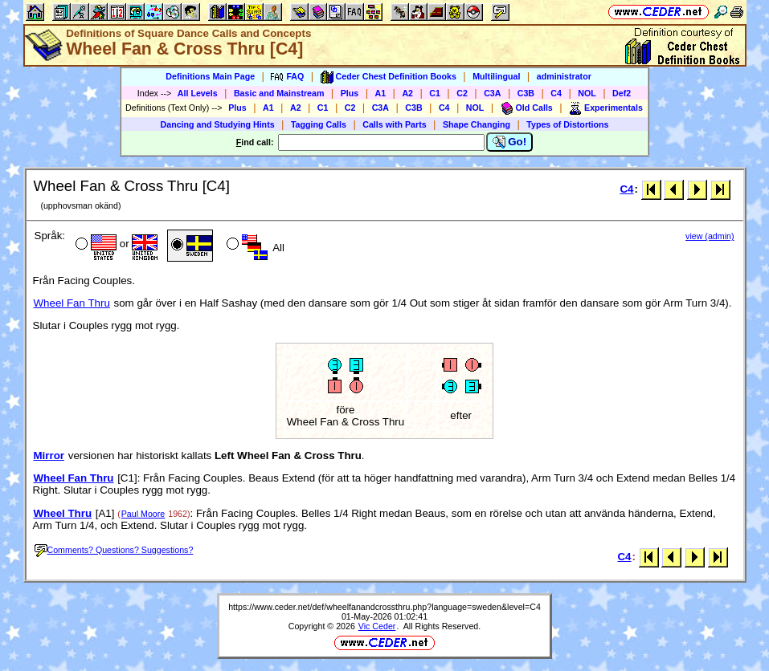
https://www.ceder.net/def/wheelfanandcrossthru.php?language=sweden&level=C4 (384, 607)
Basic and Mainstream (279, 93)
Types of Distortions (567, 124)
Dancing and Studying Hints (218, 124)
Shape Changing (476, 124)
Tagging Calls (318, 124)
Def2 (621, 93)
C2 (462, 93)
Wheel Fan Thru (72, 303)
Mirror (49, 455)
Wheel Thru (63, 513)
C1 (434, 93)
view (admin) (709, 236)
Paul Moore (143, 513)
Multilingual (496, 76)
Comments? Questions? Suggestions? (114, 550)
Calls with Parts (394, 124)
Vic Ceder (377, 626)
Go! (510, 142)
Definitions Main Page (210, 76)
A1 (381, 93)
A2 (407, 93)
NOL (587, 93)
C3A (492, 93)
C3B (525, 93)
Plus (350, 93)
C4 (556, 93)
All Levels (198, 93)
